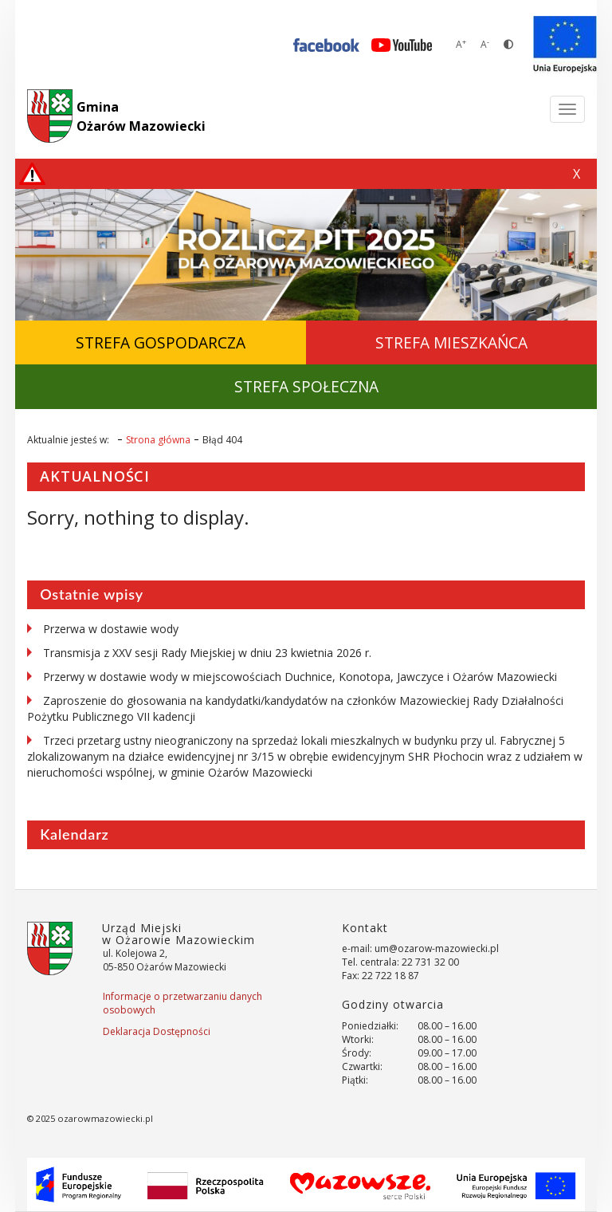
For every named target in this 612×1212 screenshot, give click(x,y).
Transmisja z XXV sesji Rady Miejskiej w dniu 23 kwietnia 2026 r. (207, 652)
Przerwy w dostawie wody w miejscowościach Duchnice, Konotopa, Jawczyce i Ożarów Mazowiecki (300, 676)
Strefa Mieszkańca (451, 342)
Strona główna (158, 440)
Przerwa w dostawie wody (110, 628)
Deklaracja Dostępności (156, 1031)
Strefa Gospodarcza (160, 342)
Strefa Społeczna (306, 386)
